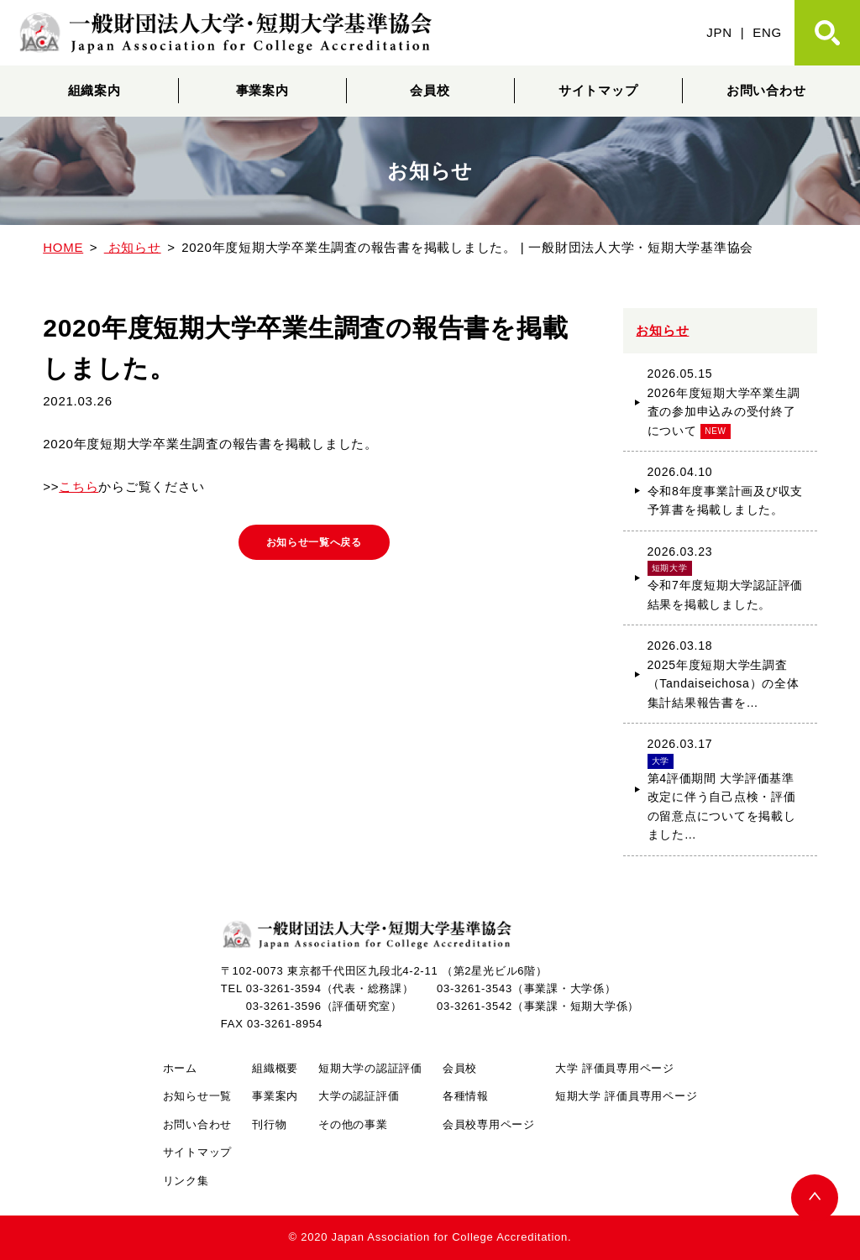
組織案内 (94, 90)
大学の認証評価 (358, 1096)
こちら (78, 486)
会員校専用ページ (489, 1124)
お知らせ (662, 330)
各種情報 (466, 1096)
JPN (719, 32)
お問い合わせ (766, 90)
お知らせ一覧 (198, 1096)
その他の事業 (353, 1124)
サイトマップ (598, 90)
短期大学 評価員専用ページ (626, 1096)
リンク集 (186, 1180)
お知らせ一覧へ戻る (314, 545)
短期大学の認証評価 (370, 1068)
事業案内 (262, 90)
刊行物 (269, 1124)
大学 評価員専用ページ (614, 1068)
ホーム (180, 1068)
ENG (767, 32)
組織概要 (275, 1068)
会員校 (429, 90)
